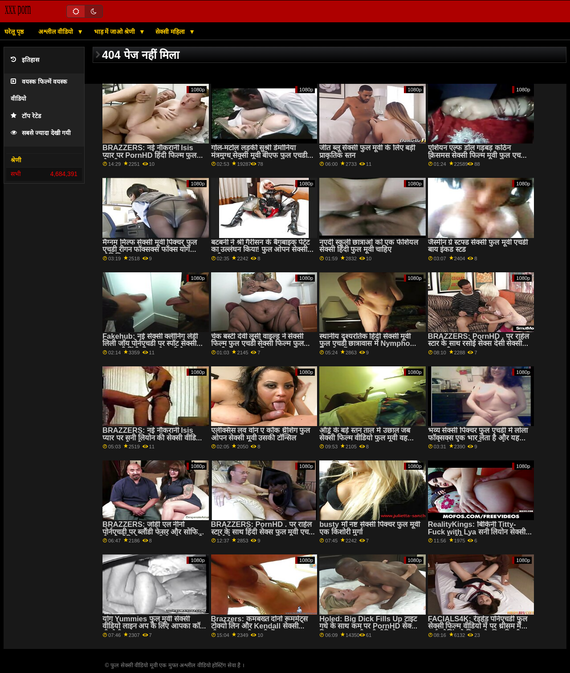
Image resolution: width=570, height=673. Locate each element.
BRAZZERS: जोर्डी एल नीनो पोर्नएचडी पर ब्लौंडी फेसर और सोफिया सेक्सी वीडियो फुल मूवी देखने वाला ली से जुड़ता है (153, 535)
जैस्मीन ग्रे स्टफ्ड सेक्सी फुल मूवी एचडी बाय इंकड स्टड (478, 246)
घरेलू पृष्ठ (14, 31)
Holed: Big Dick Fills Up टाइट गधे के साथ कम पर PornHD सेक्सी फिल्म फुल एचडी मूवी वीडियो (368, 626)
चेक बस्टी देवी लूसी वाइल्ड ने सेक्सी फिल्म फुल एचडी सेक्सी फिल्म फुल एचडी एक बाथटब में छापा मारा (257, 343)
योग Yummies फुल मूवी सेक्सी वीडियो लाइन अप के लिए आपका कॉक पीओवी (154, 626)
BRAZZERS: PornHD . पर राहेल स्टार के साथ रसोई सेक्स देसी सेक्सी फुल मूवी (478, 343)
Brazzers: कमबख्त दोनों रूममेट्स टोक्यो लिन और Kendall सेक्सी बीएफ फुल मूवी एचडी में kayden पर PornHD (261, 630)
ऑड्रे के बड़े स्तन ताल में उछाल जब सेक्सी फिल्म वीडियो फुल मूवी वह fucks (364, 437)
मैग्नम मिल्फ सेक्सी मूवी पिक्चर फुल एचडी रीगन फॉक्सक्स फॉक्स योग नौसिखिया (149, 249)
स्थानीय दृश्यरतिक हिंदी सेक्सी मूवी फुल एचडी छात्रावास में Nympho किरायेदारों (365, 343)
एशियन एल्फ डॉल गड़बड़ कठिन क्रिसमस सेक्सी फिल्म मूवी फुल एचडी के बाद (477, 155)
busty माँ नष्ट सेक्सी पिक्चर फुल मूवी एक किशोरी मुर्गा (369, 528)
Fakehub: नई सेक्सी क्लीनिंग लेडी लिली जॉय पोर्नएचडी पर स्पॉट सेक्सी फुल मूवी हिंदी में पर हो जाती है (150, 343)
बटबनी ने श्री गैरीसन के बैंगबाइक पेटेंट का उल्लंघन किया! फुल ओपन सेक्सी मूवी (260, 249)
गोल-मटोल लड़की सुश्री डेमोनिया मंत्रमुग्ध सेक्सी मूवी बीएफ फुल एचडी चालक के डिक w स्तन (259, 155)
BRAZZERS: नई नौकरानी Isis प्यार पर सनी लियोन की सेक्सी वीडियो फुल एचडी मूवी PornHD (152, 437)
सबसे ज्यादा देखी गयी (41, 133)
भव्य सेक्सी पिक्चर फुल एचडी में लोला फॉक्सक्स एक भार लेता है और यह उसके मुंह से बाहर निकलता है (478, 437)
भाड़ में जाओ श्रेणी (115, 31)
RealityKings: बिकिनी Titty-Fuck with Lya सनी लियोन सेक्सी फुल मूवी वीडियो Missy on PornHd (476, 535)
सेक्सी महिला (171, 31)
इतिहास (25, 60)
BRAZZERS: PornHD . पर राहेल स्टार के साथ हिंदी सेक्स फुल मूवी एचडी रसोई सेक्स (262, 531)
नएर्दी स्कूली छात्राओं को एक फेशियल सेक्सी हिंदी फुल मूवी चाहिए (368, 246)
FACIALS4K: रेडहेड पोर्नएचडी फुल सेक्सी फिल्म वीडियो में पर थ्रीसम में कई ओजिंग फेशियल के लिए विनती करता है (477, 630)
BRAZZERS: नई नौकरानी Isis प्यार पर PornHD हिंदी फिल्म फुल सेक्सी (149, 155)
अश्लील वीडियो (56, 31)
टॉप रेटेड (26, 116)
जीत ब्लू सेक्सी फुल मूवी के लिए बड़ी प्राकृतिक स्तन (367, 152)
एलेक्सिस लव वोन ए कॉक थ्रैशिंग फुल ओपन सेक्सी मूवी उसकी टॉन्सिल (260, 434)
